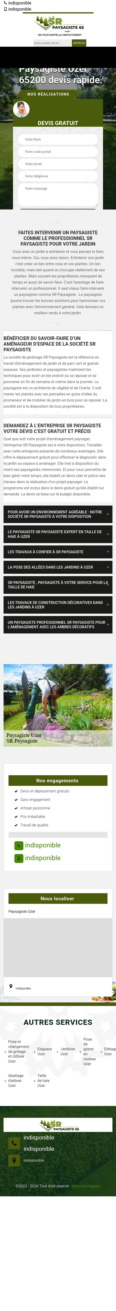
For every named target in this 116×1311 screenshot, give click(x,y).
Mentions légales (86, 1186)
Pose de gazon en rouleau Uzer (87, 1051)
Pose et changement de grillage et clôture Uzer (16, 1051)
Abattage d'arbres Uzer (14, 1080)
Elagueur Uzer (42, 1051)
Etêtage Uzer (108, 1051)
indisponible (17, 2)
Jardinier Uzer (65, 1051)
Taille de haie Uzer (42, 1080)
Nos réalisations (48, 94)
